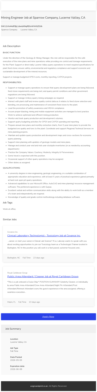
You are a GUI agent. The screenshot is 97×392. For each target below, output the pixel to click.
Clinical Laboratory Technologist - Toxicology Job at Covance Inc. (44, 235)
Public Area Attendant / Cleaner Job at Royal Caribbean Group (42, 276)
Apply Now (48, 316)
